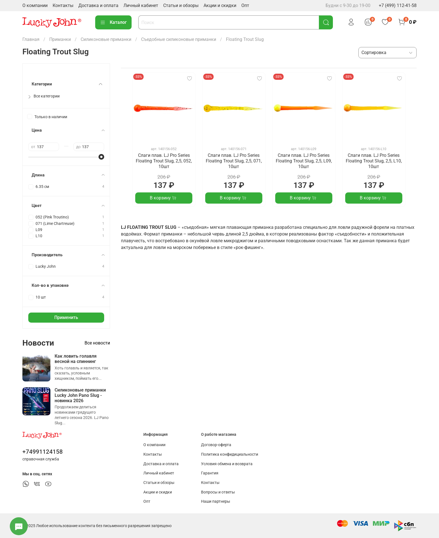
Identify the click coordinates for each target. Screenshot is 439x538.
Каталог (113, 22)
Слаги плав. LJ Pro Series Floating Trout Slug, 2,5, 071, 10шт (234, 161)
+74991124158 (42, 451)
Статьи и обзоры (181, 5)
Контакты (63, 5)
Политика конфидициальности (229, 454)
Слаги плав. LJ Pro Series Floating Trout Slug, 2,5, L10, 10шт (374, 161)
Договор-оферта (216, 444)
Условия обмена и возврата (227, 464)
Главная (30, 39)
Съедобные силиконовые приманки (178, 39)
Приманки (60, 39)
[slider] (101, 157)
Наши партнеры (215, 501)
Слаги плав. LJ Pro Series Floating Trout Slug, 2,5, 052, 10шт (164, 161)
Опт (245, 5)
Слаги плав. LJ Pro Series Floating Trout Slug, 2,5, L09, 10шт (304, 161)
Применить (66, 317)
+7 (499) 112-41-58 (398, 5)
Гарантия (209, 473)
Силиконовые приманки (106, 39)
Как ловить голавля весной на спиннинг (76, 358)
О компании (35, 5)
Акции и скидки (220, 5)
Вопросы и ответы (218, 492)
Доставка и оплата (98, 5)
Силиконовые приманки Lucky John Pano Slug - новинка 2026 (80, 395)
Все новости (97, 343)
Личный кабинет (140, 5)
